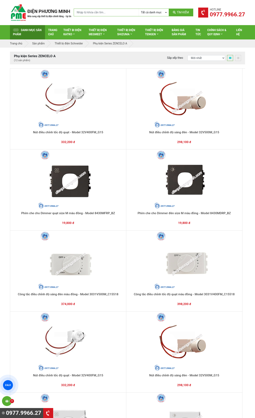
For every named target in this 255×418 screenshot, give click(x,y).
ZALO (8, 385)
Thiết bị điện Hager (144, 336)
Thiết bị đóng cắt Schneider (150, 324)
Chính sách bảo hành (206, 324)
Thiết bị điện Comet (145, 355)
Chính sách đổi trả (205, 330)
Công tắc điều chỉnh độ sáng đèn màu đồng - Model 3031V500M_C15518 (221, 123)
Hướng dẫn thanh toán (146, 285)
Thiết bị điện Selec (144, 342)
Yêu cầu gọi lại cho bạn (147, 293)
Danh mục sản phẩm (27, 32)
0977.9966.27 (28, 287)
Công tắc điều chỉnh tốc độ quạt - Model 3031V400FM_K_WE (80, 256)
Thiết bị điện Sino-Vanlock (149, 361)
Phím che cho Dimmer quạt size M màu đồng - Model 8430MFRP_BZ (127, 123)
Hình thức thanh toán (206, 318)
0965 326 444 (46, 343)
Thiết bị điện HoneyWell (147, 367)
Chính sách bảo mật (206, 336)
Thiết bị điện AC (142, 348)
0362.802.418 (107, 287)
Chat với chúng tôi (210, 289)
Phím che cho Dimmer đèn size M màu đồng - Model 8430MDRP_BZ (174, 123)
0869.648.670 (68, 287)
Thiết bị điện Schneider (147, 318)
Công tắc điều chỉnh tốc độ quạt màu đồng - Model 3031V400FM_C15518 (33, 189)
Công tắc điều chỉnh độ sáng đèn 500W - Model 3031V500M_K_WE (33, 256)
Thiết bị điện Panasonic (147, 330)
